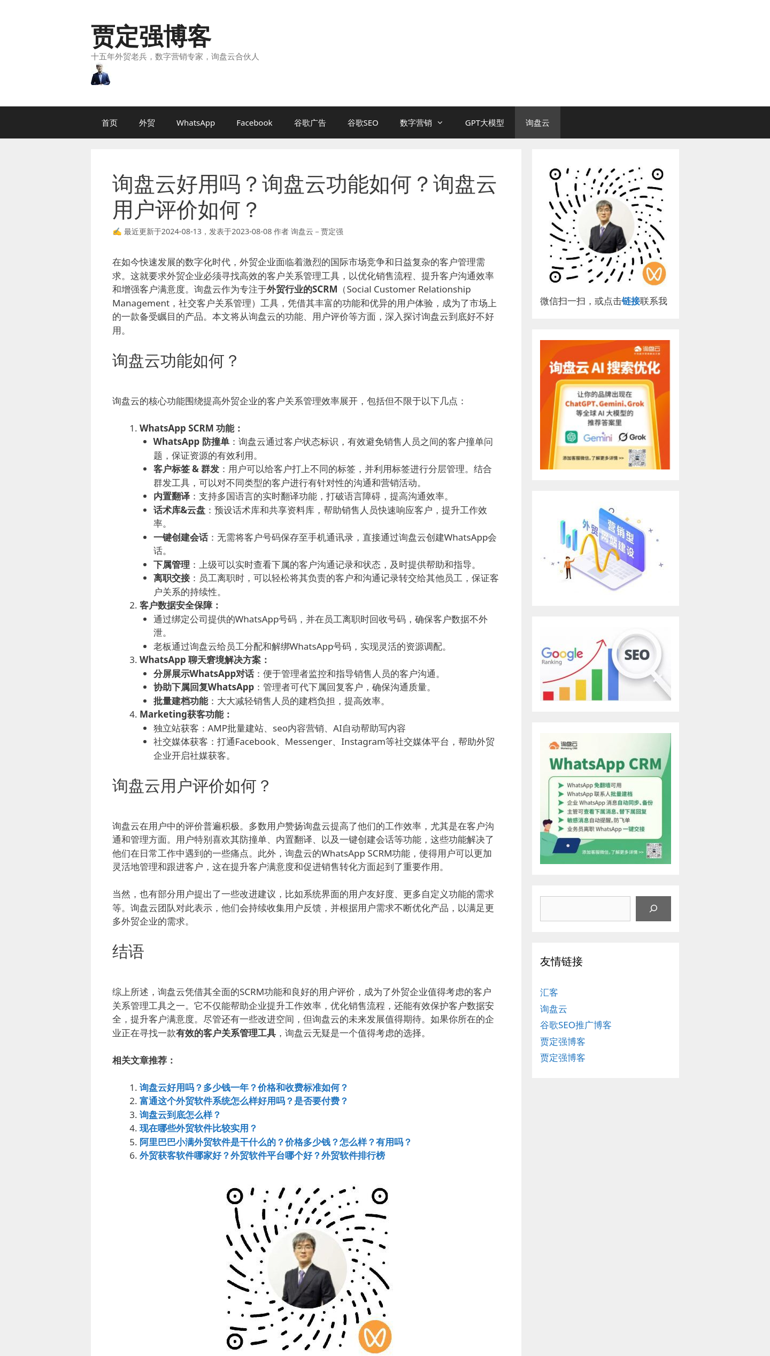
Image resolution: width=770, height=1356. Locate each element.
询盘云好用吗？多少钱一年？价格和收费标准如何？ (244, 1087)
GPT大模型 (484, 122)
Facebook (254, 122)
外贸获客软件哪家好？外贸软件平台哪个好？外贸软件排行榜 (262, 1155)
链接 (631, 301)
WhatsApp (195, 122)
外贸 (147, 122)
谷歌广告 (310, 122)
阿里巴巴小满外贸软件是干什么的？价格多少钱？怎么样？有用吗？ (276, 1142)
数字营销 (427, 122)
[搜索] (653, 909)
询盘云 (538, 122)
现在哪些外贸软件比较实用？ (199, 1128)
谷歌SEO (363, 122)
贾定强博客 (151, 35)
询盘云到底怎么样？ (180, 1114)
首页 (110, 122)
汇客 (549, 992)
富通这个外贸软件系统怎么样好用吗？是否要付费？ (244, 1101)
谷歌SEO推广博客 (576, 1025)
